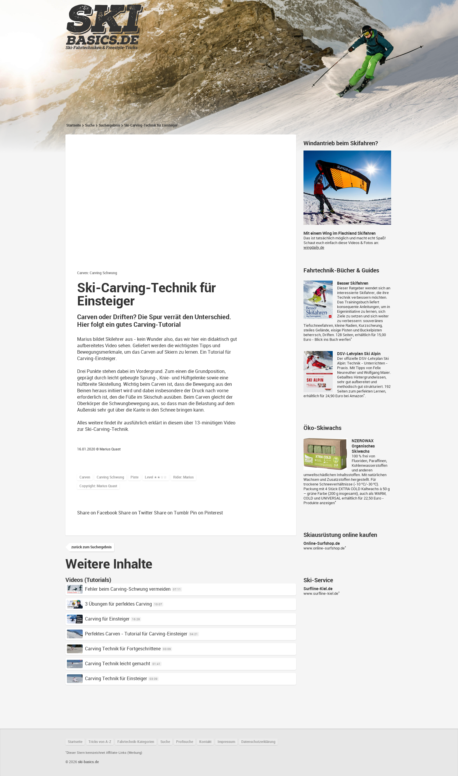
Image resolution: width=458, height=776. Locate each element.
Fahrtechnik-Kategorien (264, 9)
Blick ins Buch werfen (333, 339)
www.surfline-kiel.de (320, 593)
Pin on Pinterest (206, 513)
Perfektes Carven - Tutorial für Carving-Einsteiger (127, 634)
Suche (90, 125)
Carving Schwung (110, 477)
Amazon (356, 396)
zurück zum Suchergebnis (91, 547)
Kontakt (205, 742)
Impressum (226, 742)
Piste (134, 477)
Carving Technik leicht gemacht (108, 663)
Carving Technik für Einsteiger (107, 678)
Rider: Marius (183, 477)
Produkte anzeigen (319, 503)
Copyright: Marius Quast (98, 486)
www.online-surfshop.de (324, 548)
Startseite (174, 9)
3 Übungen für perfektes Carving (109, 604)
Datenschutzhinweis (180, 211)
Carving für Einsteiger (98, 619)
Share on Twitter (135, 513)
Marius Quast (110, 449)
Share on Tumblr (171, 513)
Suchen (361, 9)
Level (156, 477)
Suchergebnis (109, 125)
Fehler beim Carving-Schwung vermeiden (119, 589)
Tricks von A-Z (212, 9)
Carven (84, 477)
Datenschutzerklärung (258, 742)
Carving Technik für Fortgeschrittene (114, 648)
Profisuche (184, 742)
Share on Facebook (97, 513)
